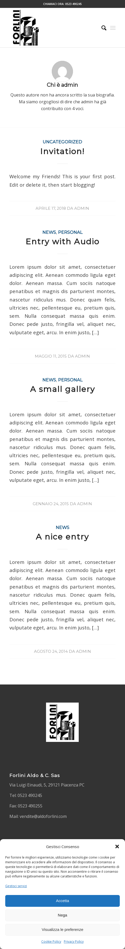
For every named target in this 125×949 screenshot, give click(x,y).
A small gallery (62, 389)
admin (81, 208)
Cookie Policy (51, 941)
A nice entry (62, 537)
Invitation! (62, 151)
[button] (117, 846)
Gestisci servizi (16, 886)
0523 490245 (73, 4)
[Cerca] (101, 27)
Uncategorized (62, 141)
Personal (70, 232)
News (49, 232)
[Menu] (113, 28)
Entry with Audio (62, 241)
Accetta (62, 900)
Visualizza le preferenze (62, 929)
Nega (62, 915)
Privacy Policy (74, 941)
